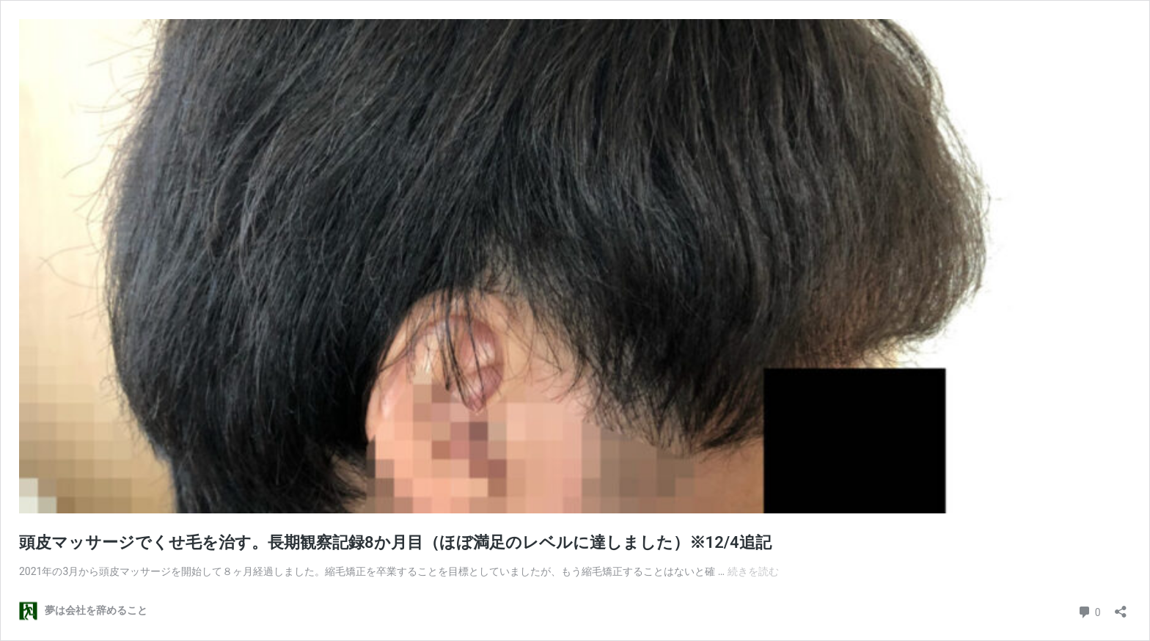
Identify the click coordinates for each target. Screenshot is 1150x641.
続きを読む (753, 571)
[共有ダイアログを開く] (1120, 607)
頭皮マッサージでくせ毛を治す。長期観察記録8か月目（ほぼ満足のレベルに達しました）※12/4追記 (395, 542)
